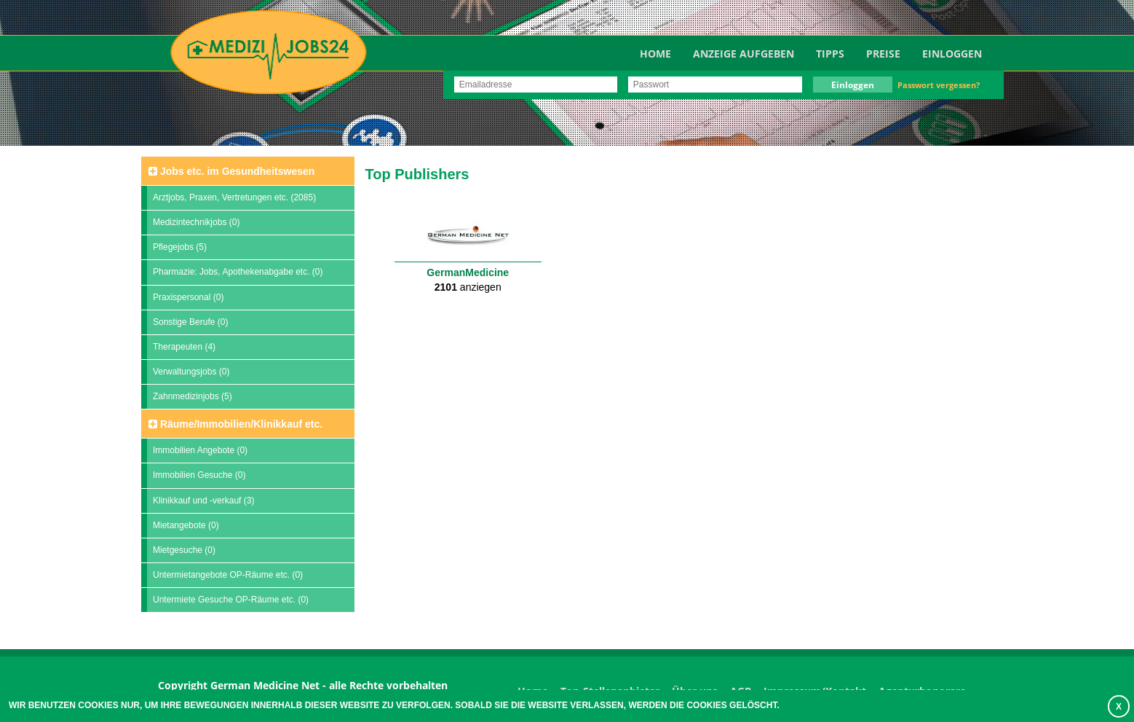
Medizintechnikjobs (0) (196, 222)
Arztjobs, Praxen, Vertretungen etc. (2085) (234, 197)
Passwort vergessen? (938, 84)
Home (655, 53)
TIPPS (830, 53)
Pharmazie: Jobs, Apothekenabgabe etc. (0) (237, 272)
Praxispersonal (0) (188, 297)
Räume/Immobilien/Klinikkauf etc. (235, 424)
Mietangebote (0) (186, 525)
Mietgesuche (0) (184, 550)
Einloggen (952, 53)
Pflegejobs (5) (180, 247)
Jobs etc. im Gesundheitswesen (231, 171)
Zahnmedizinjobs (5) (192, 396)
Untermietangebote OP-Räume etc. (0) (228, 575)
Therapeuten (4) (184, 347)
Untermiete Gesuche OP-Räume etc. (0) (231, 600)
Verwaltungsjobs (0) (191, 371)
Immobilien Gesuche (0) (199, 475)
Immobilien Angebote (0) (200, 450)
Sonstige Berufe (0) (190, 322)
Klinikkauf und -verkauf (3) (203, 500)
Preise (883, 53)
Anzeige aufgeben (743, 53)
